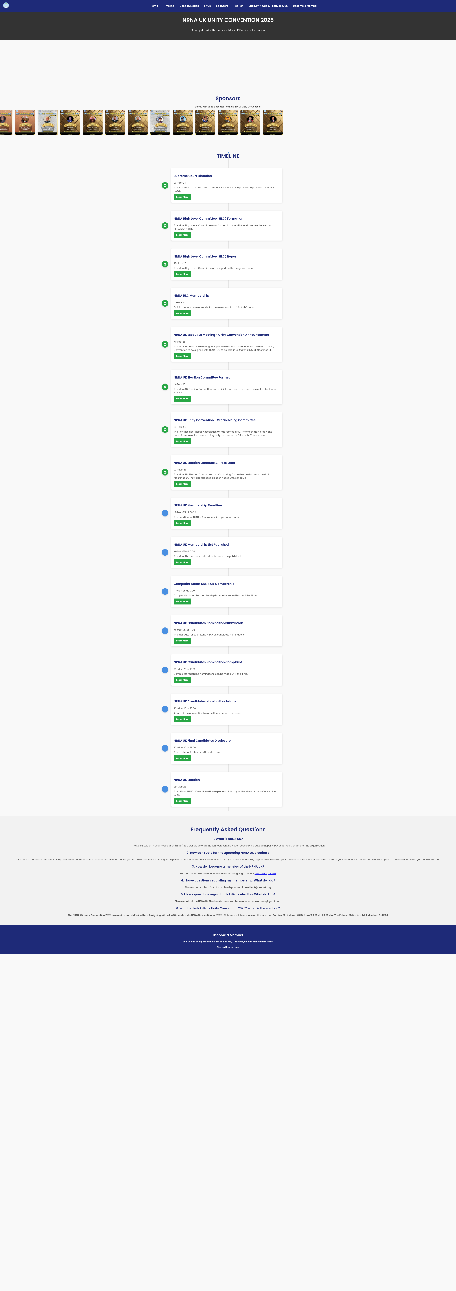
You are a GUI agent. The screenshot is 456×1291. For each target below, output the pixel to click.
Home (154, 6)
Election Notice (189, 6)
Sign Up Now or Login (228, 947)
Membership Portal (265, 873)
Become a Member (305, 6)
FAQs (207, 6)
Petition (239, 6)
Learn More (182, 197)
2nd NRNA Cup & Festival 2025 (268, 6)
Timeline (168, 6)
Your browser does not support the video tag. (228, 63)
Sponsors (222, 6)
